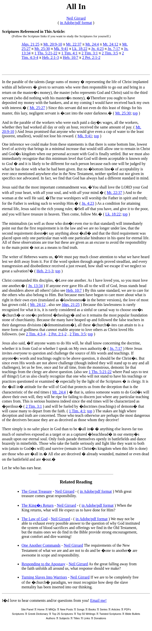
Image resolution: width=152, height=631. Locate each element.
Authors (50, 618)
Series (103, 609)
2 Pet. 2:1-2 (91, 57)
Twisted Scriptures (110, 613)
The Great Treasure (37, 491)
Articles (115, 609)
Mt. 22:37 (74, 44)
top (135, 113)
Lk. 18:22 (79, 49)
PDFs (127, 609)
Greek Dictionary (38, 613)
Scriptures (18, 613)
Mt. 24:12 (110, 44)
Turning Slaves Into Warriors (44, 577)
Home (41, 609)
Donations (100, 618)
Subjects (64, 618)
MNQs (52, 609)
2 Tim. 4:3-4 (36, 334)
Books (92, 609)
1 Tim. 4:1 (69, 53)
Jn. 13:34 (35, 286)
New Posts (66, 609)
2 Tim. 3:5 (110, 53)
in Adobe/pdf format (76, 23)
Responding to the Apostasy (43, 564)
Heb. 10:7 (70, 57)
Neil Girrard (76, 18)
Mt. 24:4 (92, 44)
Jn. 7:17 (114, 49)
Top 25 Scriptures (62, 613)
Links (87, 618)
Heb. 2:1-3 (50, 57)
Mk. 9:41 (61, 49)
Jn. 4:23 (97, 49)
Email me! (98, 600)
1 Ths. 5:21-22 (46, 53)
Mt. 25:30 (42, 49)
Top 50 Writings (86, 613)
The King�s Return (38, 505)
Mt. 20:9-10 (52, 44)
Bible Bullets (132, 613)
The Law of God (34, 519)
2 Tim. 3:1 (90, 53)
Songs (80, 609)
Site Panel (27, 609)
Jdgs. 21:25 (30, 44)
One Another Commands (41, 545)
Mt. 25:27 (37, 108)
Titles (76, 618)
